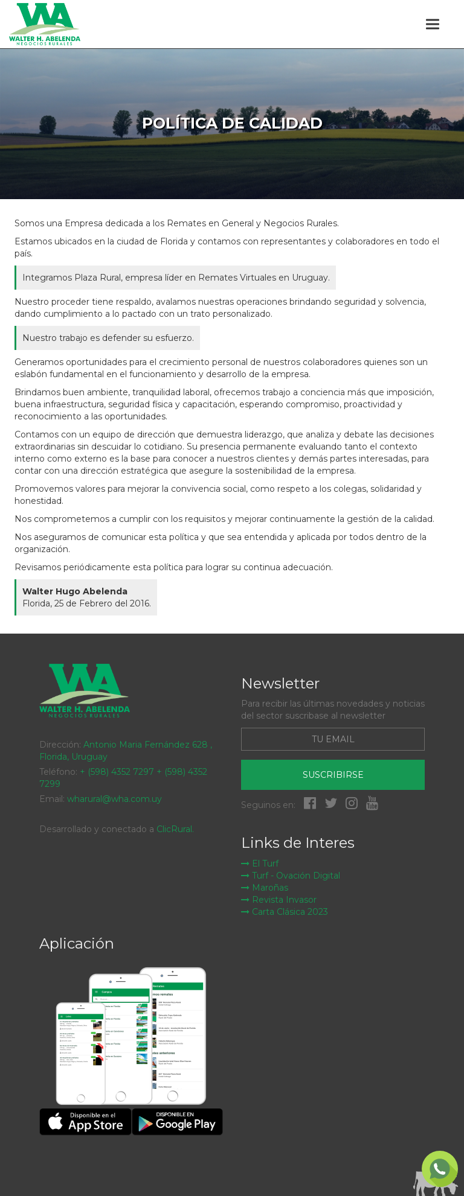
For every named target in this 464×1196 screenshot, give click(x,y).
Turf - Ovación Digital (290, 875)
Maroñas (264, 887)
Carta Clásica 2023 (284, 911)
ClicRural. (175, 829)
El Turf (260, 863)
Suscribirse (333, 774)
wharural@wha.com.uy (114, 799)
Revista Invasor (279, 899)
